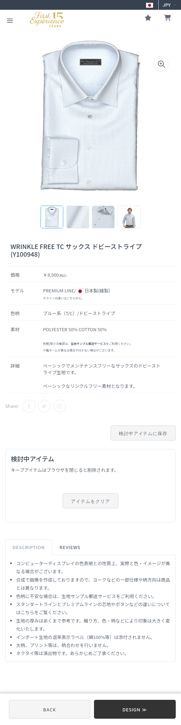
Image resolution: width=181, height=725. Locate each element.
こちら (71, 298)
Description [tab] (29, 547)
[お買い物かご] (167, 18)
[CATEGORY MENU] (10, 20)
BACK (49, 709)
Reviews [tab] (69, 547)
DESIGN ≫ (135, 709)
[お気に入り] (148, 18)
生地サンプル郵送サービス (88, 596)
